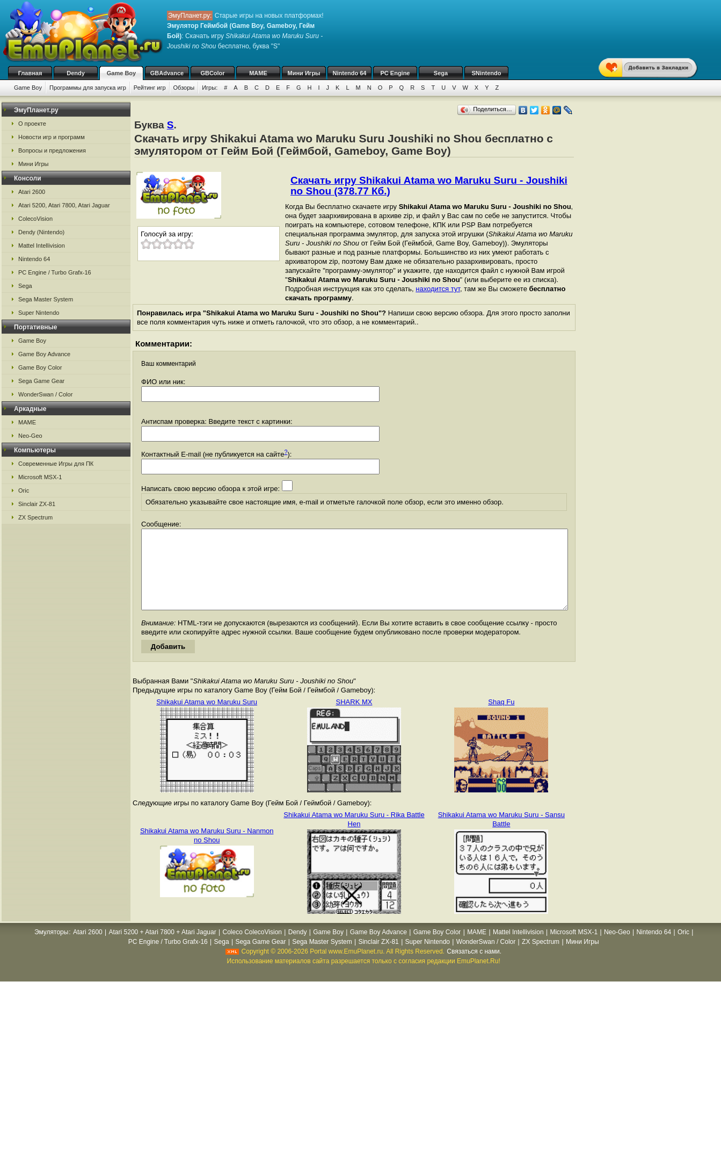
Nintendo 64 (350, 73)
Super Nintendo (38, 312)
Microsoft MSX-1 (40, 477)
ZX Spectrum (35, 517)
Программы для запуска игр (87, 87)
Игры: (209, 87)
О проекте (32, 123)
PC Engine (395, 73)
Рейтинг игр (150, 87)
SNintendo (486, 73)
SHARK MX (354, 718)
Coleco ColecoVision (252, 948)
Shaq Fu (501, 718)
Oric (23, 490)
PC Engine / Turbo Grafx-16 (54, 272)
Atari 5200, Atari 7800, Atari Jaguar (64, 205)
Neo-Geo (30, 435)
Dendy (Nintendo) (41, 232)
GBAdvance (167, 73)
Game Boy (121, 73)
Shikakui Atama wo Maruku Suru (206, 718)
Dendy (76, 73)
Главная (30, 73)
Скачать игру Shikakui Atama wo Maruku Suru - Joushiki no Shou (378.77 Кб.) (428, 186)
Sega (441, 73)
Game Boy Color (40, 367)
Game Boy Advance (44, 354)
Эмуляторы (51, 948)
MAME (258, 73)
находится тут (438, 289)
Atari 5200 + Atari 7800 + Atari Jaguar (162, 948)
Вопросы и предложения (52, 150)
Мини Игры (304, 73)
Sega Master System (45, 299)
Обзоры (184, 87)
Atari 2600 (31, 192)
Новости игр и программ (51, 137)
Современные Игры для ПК (55, 463)
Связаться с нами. (474, 967)
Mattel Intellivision (41, 245)
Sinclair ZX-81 (36, 504)
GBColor (212, 73)
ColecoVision (35, 218)
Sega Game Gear (41, 381)
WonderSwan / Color (45, 394)
